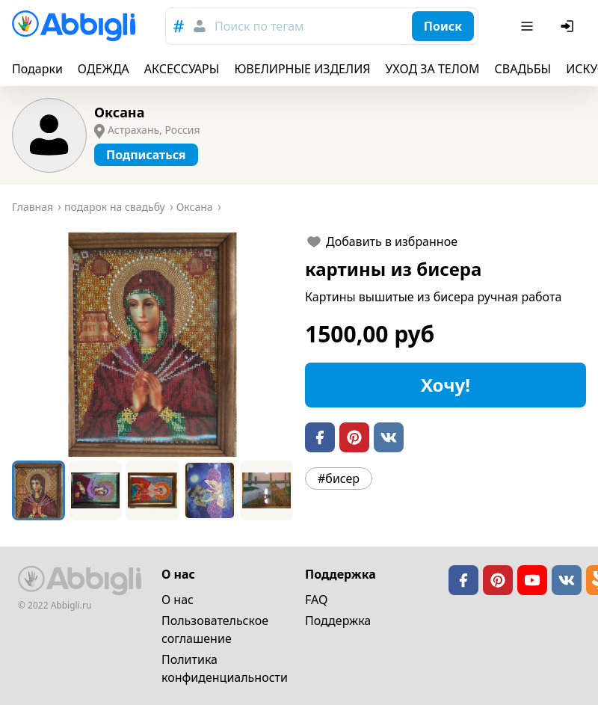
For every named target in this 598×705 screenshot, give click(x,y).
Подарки (37, 69)
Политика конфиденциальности (224, 668)
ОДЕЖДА (103, 69)
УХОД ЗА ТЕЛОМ (433, 69)
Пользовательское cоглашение (214, 629)
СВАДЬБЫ (523, 69)
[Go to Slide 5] (266, 490)
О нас (177, 599)
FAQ (316, 599)
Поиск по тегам (259, 26)
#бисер (339, 478)
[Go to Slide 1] (38, 490)
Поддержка (338, 620)
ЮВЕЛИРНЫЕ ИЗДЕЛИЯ (302, 69)
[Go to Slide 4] (209, 490)
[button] (152, 345)
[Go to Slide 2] (95, 490)
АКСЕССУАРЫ (182, 69)
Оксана (119, 112)
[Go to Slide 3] (152, 490)
